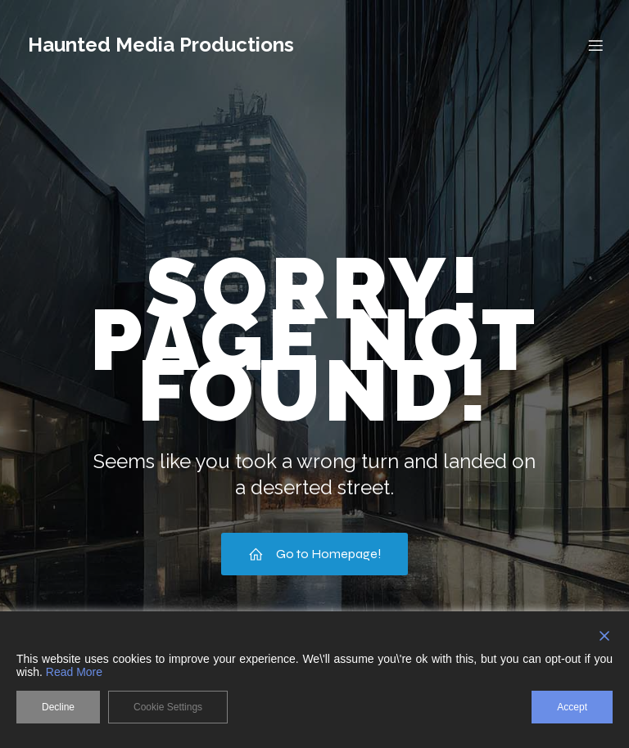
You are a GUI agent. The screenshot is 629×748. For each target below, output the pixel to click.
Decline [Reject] (58, 707)
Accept (572, 707)
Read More (74, 671)
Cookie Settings (167, 707)
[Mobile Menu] (595, 45)
